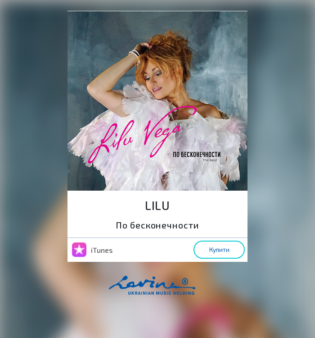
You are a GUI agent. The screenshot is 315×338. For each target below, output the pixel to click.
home (166, 290)
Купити (219, 249)
